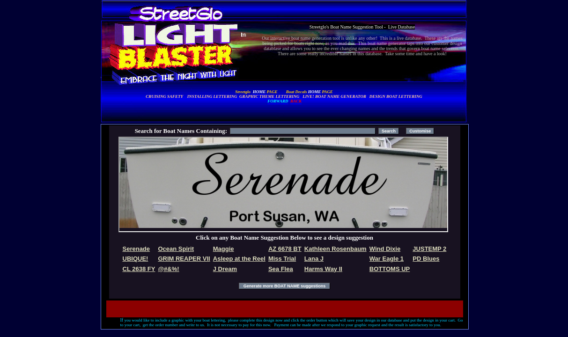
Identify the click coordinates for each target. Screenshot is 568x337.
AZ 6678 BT (285, 248)
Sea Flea (280, 268)
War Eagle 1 (386, 258)
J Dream (225, 268)
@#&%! (168, 268)
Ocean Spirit (176, 248)
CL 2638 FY (139, 268)
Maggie (223, 248)
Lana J (314, 258)
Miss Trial (282, 258)
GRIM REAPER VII (184, 258)
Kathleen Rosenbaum (335, 248)
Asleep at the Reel (239, 258)
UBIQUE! (135, 258)
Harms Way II (323, 268)
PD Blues (426, 258)
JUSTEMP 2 (429, 248)
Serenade (136, 248)
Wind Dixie (384, 248)
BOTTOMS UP (389, 268)
